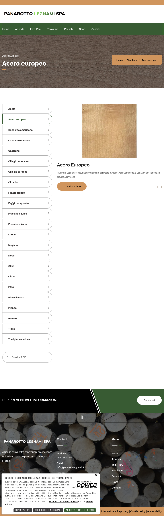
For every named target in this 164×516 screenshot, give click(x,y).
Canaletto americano (20, 130)
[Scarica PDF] (27, 357)
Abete (11, 109)
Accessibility (154, 511)
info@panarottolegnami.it (70, 467)
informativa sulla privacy (64, 501)
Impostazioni (23, 510)
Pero (11, 287)
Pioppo (12, 308)
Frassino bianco (17, 213)
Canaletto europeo (19, 140)
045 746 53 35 (64, 457)
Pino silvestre (16, 297)
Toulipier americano (19, 339)
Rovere (12, 318)
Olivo (11, 266)
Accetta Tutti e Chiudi (80, 510)
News (82, 29)
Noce (11, 255)
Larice (12, 234)
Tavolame (52, 29)
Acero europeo (17, 119)
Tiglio (11, 329)
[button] (154, 187)
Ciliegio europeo (17, 171)
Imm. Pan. (35, 29)
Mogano (13, 245)
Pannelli (68, 29)
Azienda (19, 29)
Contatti (95, 29)
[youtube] (82, 417)
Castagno (14, 151)
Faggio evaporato (18, 203)
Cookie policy (138, 511)
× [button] (96, 475)
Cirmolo (13, 182)
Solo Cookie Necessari (48, 510)
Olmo (11, 276)
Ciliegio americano (19, 161)
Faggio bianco (16, 193)
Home (5, 29)
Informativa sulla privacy (115, 511)
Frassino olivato (17, 224)
